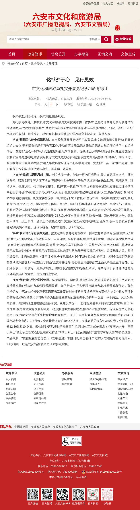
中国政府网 (21, 426)
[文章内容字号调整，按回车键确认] (47, 104)
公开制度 (39, 379)
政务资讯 (35, 54)
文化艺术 (123, 407)
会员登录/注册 (91, 3)
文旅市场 (123, 393)
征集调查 (95, 384)
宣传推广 (123, 379)
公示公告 (11, 393)
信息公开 (58, 54)
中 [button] (51, 104)
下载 (70, 104)
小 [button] (56, 104)
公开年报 (39, 388)
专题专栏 (11, 403)
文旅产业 (123, 398)
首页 (11, 54)
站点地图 (81, 477)
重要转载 (11, 398)
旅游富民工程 (125, 388)
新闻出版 (123, 417)
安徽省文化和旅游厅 (65, 426)
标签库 (120, 3)
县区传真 (11, 384)
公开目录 (39, 393)
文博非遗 (123, 403)
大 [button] (45, 104)
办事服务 (81, 54)
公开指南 (39, 384)
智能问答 (123, 39)
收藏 (102, 104)
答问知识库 (96, 388)
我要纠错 (86, 104)
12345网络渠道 (98, 379)
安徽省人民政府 (40, 426)
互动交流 (105, 54)
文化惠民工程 (125, 384)
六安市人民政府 (89, 426)
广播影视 (123, 412)
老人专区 (108, 3)
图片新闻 (11, 379)
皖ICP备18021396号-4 (31, 471)
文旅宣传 (128, 54)
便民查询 (67, 379)
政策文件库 (40, 403)
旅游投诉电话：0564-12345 (86, 466)
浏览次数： (35, 98)
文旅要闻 (52, 63)
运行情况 (133, 3)
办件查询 (67, 384)
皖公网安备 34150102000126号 (102, 471)
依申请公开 (40, 398)
